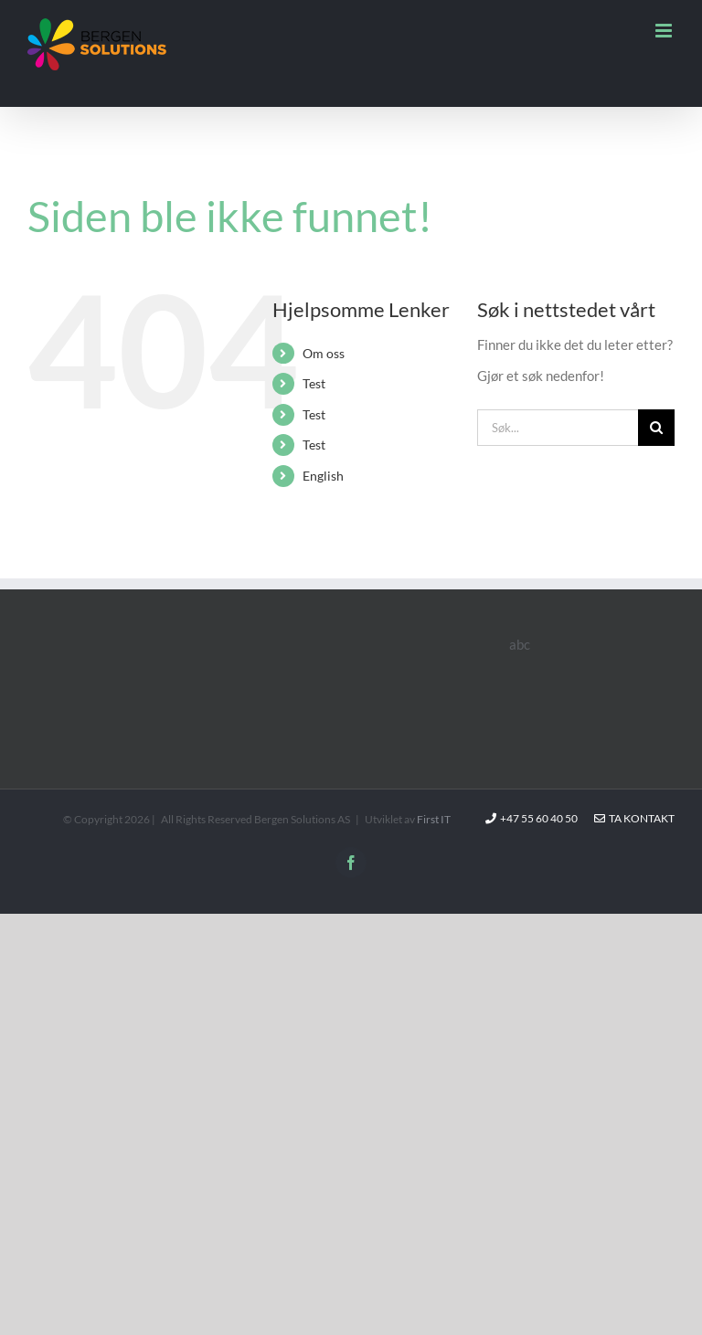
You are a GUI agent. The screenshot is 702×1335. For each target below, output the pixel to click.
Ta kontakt (634, 818)
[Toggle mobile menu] (665, 30)
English (323, 475)
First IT (434, 819)
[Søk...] (557, 427)
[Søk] (656, 427)
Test (314, 383)
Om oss (324, 353)
